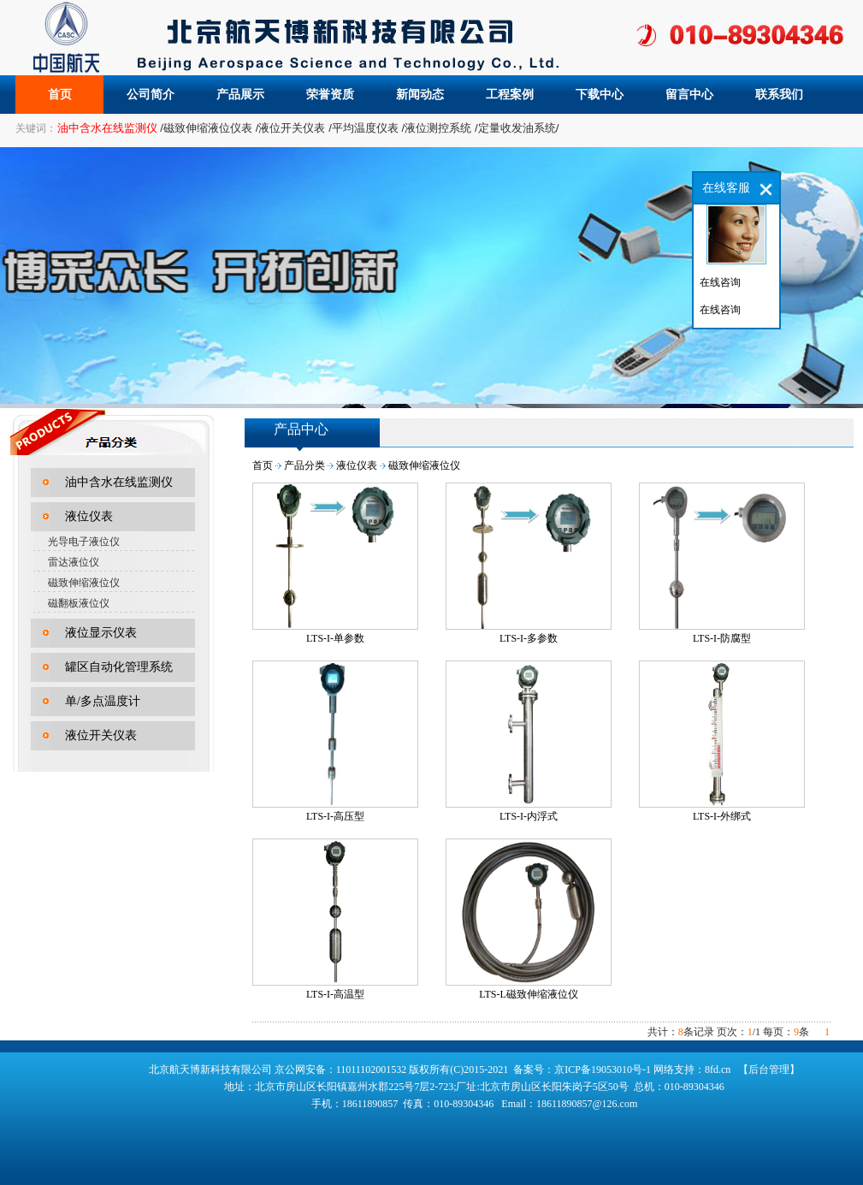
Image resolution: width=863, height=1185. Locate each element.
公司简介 (150, 94)
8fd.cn (717, 1069)
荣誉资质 (330, 94)
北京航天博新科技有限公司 (210, 1069)
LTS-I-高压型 (335, 816)
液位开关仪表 (101, 735)
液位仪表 (89, 516)
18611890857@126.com (586, 1104)
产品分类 (304, 465)
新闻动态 (420, 94)
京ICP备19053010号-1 (602, 1069)
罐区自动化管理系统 (119, 667)
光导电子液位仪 (84, 542)
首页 (60, 94)
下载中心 (600, 94)
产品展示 (240, 94)
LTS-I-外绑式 (722, 816)
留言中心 (689, 94)
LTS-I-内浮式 (528, 816)
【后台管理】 (769, 1069)
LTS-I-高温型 (335, 994)
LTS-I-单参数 (335, 638)
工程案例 (510, 94)
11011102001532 (373, 1069)
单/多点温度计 (102, 701)
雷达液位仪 (73, 562)
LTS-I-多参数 (528, 638)
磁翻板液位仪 (78, 603)
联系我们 (779, 94)
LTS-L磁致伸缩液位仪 (528, 994)
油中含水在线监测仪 (119, 482)
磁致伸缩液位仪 (84, 583)
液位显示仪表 (101, 632)
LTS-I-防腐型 (722, 638)
